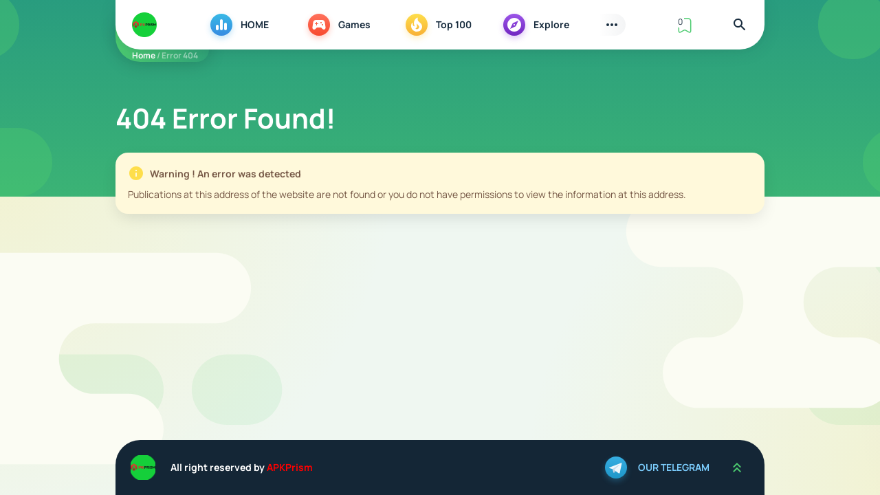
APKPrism (290, 467)
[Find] (740, 24)
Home (143, 55)
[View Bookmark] (684, 25)
